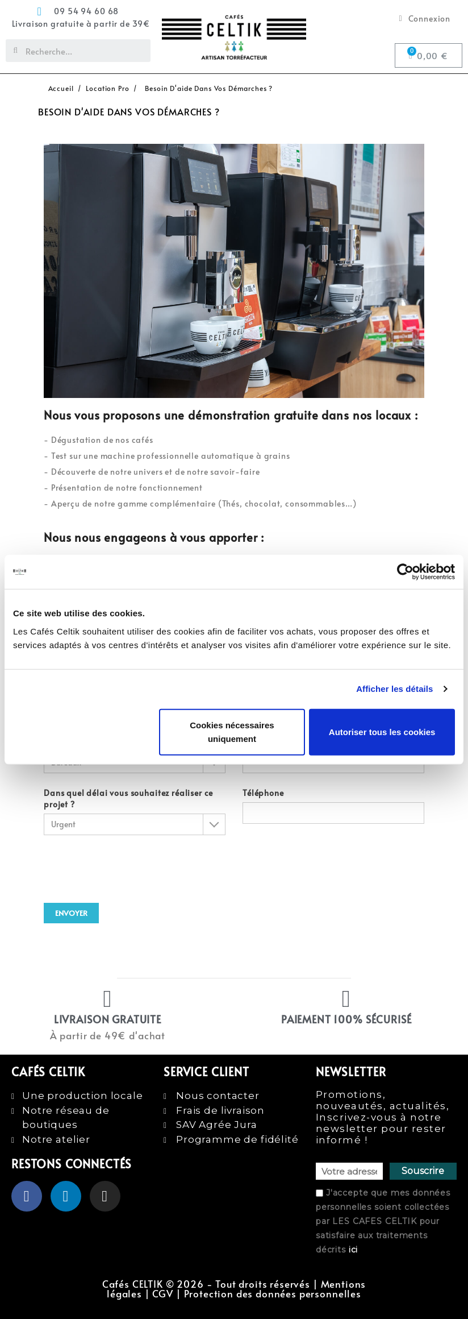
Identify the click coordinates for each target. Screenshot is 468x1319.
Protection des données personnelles (272, 1293)
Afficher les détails (394, 689)
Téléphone (333, 805)
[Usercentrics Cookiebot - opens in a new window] (405, 571)
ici (353, 1250)
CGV (162, 1293)
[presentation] (130, 863)
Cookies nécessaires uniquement (232, 731)
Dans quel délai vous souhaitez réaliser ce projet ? (134, 811)
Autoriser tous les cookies (382, 731)
